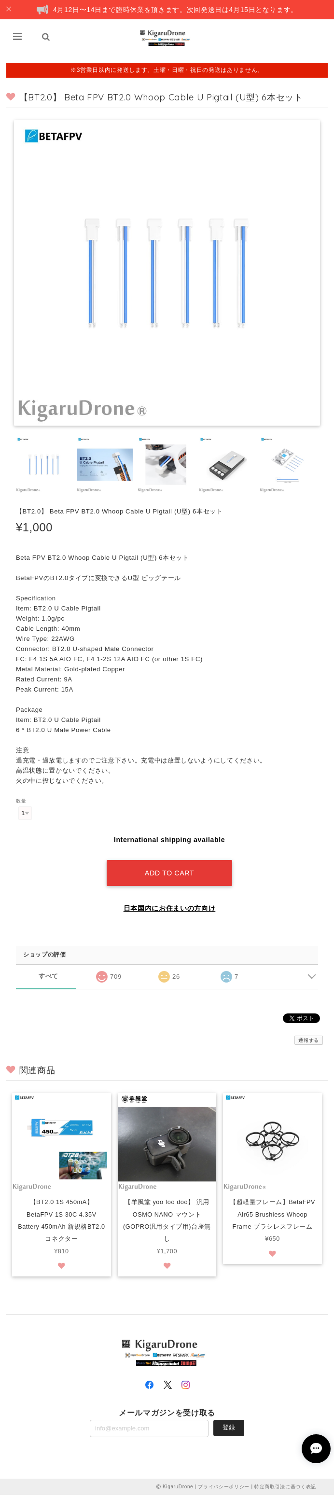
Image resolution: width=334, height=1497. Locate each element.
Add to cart (169, 873)
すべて (48, 976)
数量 (21, 801)
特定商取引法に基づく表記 (285, 1488)
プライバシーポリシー (224, 1488)
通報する (308, 1040)
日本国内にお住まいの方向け (170, 908)
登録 (229, 1429)
